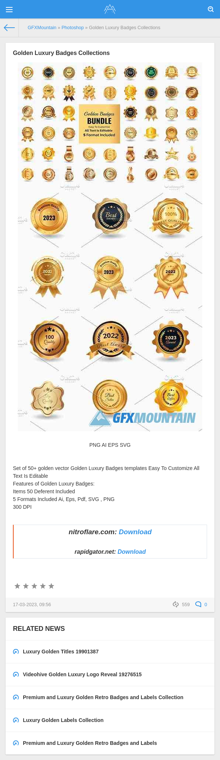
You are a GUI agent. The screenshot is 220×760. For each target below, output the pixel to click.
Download (135, 532)
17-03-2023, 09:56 (32, 604)
